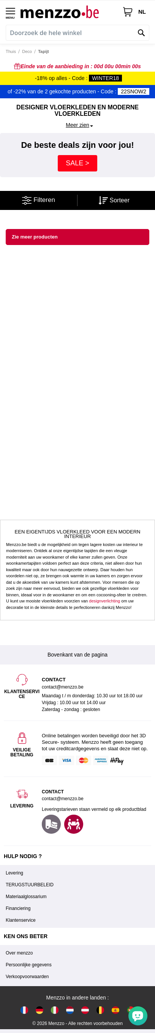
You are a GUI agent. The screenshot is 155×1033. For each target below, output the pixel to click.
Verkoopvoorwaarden (27, 976)
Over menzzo (19, 953)
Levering (14, 873)
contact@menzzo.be (63, 798)
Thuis (11, 51)
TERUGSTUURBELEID (30, 884)
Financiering (18, 908)
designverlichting (104, 601)
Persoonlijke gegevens (29, 964)
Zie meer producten (35, 237)
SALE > (77, 163)
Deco (27, 51)
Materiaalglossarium (26, 896)
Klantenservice (21, 920)
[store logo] (68, 11)
